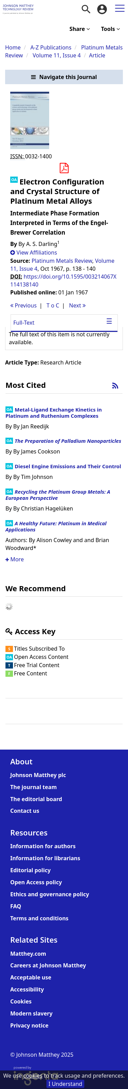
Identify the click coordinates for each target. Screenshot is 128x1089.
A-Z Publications (50, 47)
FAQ (15, 906)
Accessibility (27, 989)
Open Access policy (36, 882)
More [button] (14, 559)
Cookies (21, 1001)
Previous (23, 305)
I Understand (65, 1084)
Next (77, 305)
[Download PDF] (64, 168)
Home (13, 47)
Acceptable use (30, 977)
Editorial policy (30, 870)
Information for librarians (45, 858)
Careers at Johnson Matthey (48, 965)
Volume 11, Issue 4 (57, 55)
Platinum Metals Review (62, 261)
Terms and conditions (39, 918)
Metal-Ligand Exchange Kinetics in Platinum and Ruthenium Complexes (53, 412)
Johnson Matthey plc (38, 775)
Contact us (24, 811)
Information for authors (42, 846)
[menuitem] (86, 9)
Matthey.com (28, 953)
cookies (32, 1075)
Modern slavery (31, 1013)
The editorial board (36, 799)
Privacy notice (29, 1025)
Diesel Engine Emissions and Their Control (68, 466)
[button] (64, 77)
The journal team (33, 787)
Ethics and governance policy (49, 894)
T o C (52, 305)
